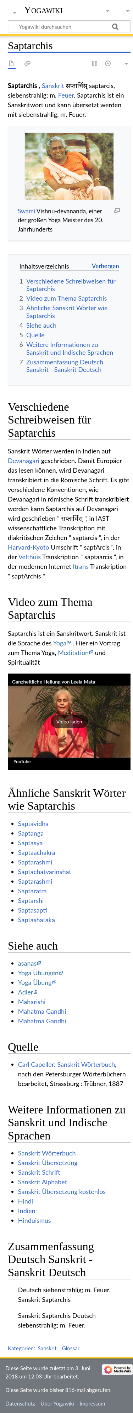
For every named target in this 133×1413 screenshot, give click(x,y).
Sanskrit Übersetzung (48, 1163)
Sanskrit (53, 85)
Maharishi (31, 1002)
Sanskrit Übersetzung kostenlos (62, 1191)
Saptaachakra (36, 852)
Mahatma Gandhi (42, 1011)
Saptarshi (31, 900)
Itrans (81, 566)
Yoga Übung (35, 982)
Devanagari (23, 460)
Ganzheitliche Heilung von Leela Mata (53, 682)
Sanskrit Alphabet (42, 1182)
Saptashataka (36, 920)
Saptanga (31, 833)
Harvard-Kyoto (28, 547)
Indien (26, 1211)
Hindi (25, 1201)
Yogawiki (43, 9)
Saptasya (30, 843)
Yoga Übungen (38, 973)
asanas (27, 963)
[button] (69, 722)
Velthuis (29, 557)
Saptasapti (32, 910)
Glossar (70, 1348)
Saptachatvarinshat (44, 872)
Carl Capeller (36, 1064)
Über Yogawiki (57, 1403)
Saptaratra (32, 891)
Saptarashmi (35, 862)
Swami (26, 211)
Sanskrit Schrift (39, 1172)
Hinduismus (34, 1220)
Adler (25, 992)
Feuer (66, 95)
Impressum (92, 1403)
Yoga (60, 643)
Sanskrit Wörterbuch (86, 1064)
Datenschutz (20, 1403)
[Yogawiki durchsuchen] (69, 26)
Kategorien (21, 1348)
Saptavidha (33, 823)
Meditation (73, 652)
